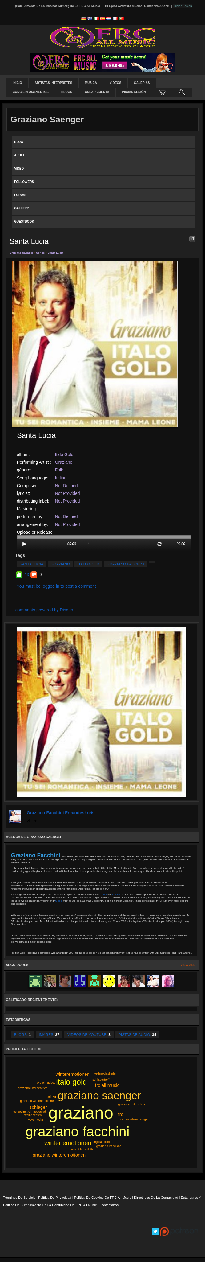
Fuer (105, 894)
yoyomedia (35, 1119)
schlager (38, 1107)
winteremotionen (73, 1074)
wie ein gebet (46, 1082)
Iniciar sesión (134, 92)
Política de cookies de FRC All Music (102, 1197)
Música (91, 82)
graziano (60, 564)
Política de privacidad (54, 1197)
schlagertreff (100, 1079)
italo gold (88, 564)
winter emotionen (67, 1143)
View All (188, 965)
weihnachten (33, 1115)
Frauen (115, 894)
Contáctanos (109, 1205)
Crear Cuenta (97, 92)
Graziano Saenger (21, 252)
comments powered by (44, 609)
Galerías (142, 82)
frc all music (107, 1085)
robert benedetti (82, 1149)
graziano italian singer (134, 1119)
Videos (115, 82)
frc (120, 1114)
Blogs (66, 92)
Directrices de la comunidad (156, 1197)
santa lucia (31, 564)
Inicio (17, 82)
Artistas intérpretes (53, 82)
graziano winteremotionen (59, 1154)
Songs (40, 252)
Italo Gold (64, 454)
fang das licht (101, 1142)
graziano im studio (108, 1146)
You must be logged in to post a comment (56, 586)
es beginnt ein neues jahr (30, 1111)
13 (27, 575)
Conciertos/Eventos (31, 92)
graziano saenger (99, 1095)
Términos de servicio (19, 1197)
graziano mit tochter (131, 1104)
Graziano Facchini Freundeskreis (60, 812)
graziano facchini (125, 564)
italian (52, 1096)
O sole (59, 900)
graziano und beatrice (32, 1088)
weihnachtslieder (105, 1073)
